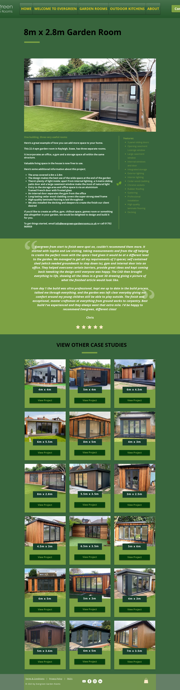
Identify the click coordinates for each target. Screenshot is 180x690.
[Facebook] (89, 681)
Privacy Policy (55, 678)
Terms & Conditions (34, 678)
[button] (93, 9)
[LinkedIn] (100, 681)
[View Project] (45, 400)
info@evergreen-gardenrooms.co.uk (76, 223)
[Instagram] (95, 681)
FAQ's (70, 678)
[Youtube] (84, 681)
